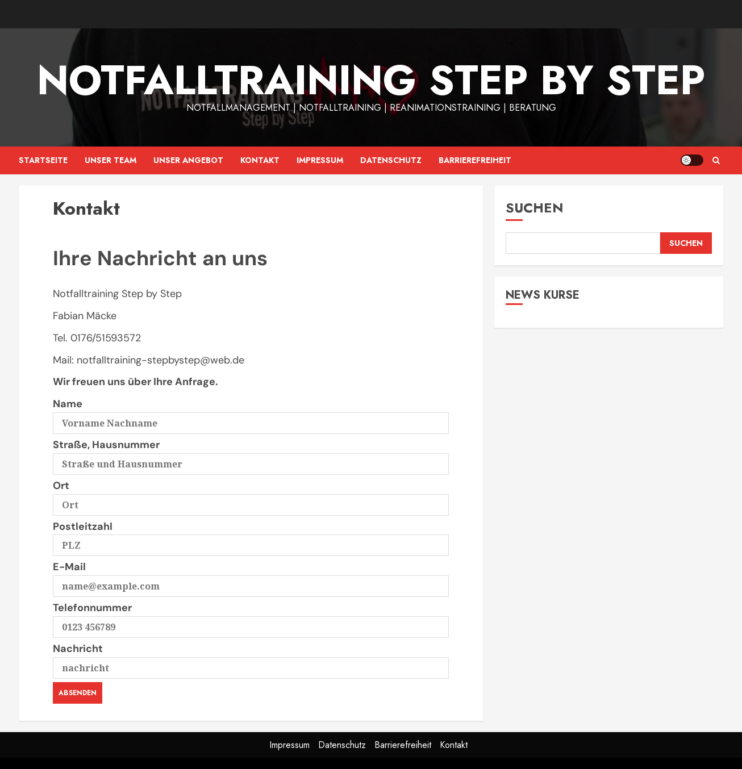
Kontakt (260, 160)
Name (251, 413)
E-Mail (251, 576)
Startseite (43, 160)
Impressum (320, 160)
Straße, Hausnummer (251, 454)
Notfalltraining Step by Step (371, 80)
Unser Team (110, 160)
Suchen (535, 208)
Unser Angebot (188, 160)
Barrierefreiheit (475, 160)
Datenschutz (391, 160)
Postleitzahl (251, 536)
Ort (251, 495)
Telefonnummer (251, 617)
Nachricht (251, 658)
